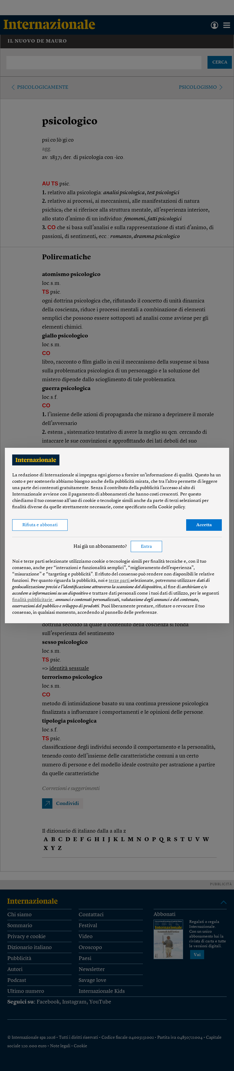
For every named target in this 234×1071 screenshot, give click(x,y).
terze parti (119, 581)
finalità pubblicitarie (32, 600)
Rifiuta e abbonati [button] (40, 525)
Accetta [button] (204, 525)
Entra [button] (146, 546)
